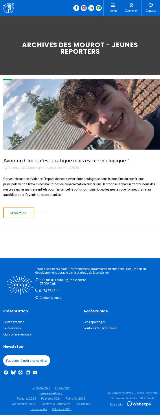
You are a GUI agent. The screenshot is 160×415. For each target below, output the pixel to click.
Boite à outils (39, 409)
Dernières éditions (51, 393)
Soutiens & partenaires (100, 328)
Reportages (82, 404)
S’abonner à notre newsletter (27, 360)
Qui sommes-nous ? (17, 334)
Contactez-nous (48, 298)
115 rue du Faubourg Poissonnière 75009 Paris (60, 281)
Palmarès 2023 (75, 398)
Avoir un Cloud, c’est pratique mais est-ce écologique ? (66, 160)
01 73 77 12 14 (47, 291)
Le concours (12, 328)
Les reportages (94, 322)
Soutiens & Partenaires (56, 404)
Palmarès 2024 (51, 398)
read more (18, 213)
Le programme (13, 322)
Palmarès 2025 (26, 398)
